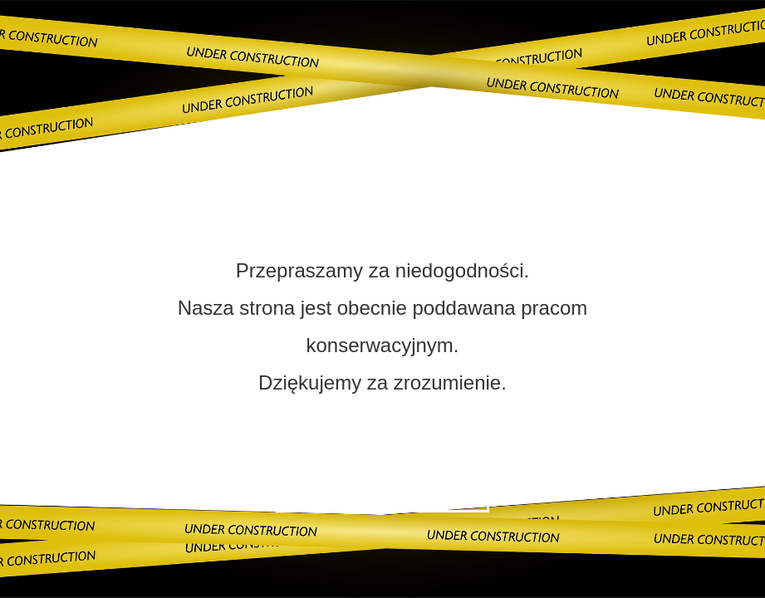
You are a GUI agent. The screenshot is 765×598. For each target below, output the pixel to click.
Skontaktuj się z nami (382, 490)
